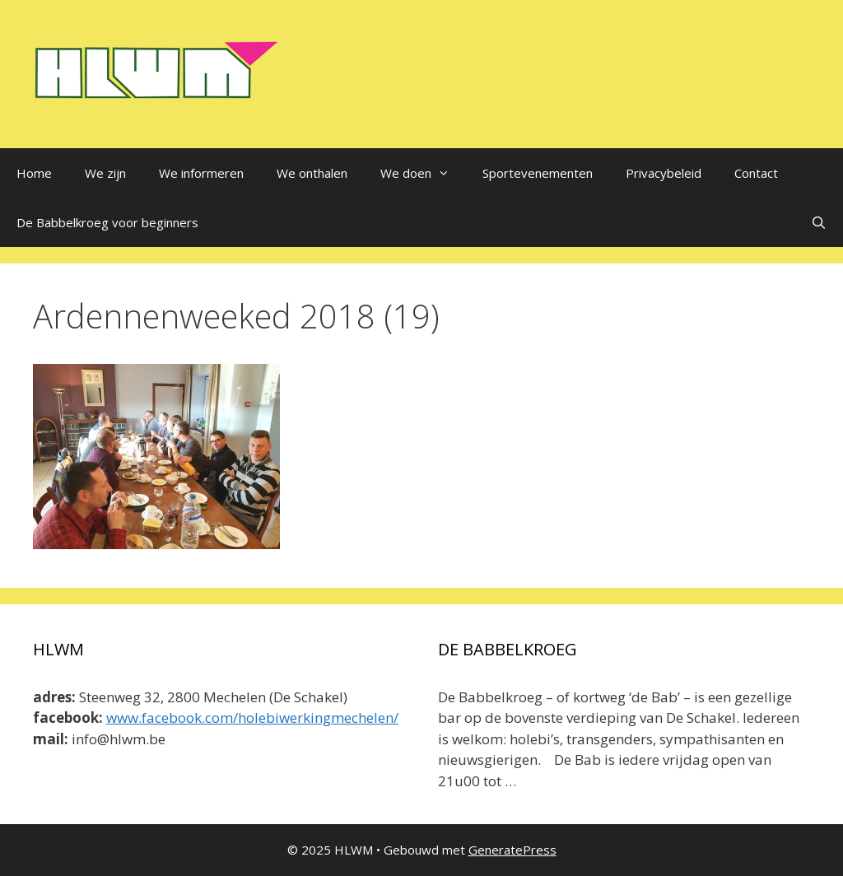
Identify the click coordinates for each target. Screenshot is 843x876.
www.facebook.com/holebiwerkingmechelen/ (252, 717)
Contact (756, 173)
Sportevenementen (537, 173)
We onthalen (312, 173)
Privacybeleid (663, 173)
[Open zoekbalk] (818, 222)
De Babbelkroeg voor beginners (107, 222)
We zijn (105, 173)
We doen (423, 173)
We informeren (201, 173)
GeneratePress (512, 849)
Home (34, 173)
